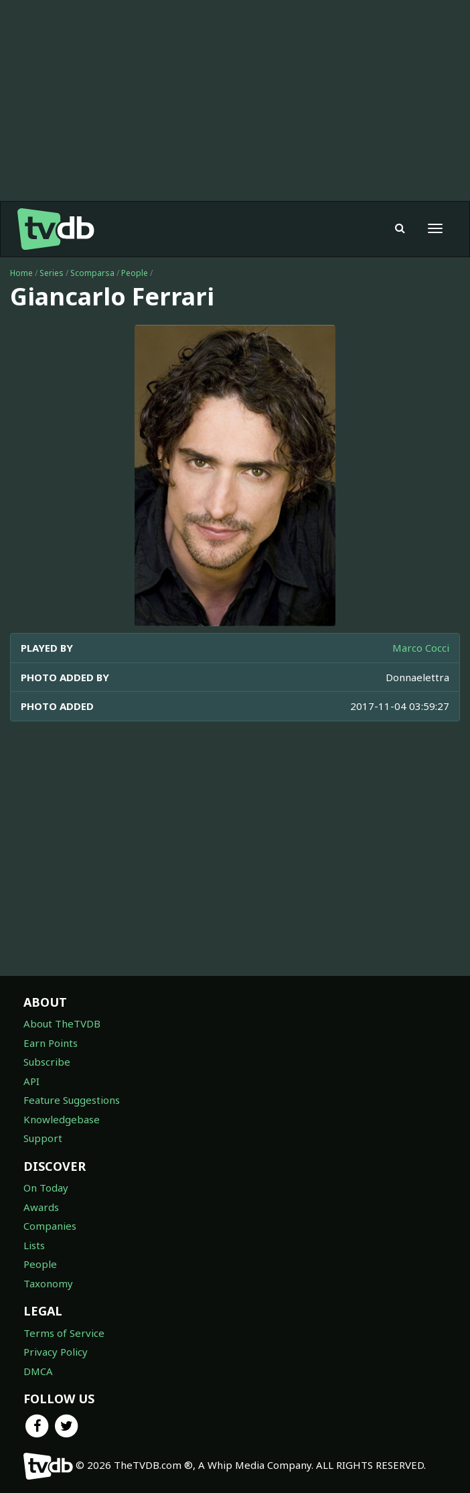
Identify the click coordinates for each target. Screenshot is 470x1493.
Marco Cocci (420, 647)
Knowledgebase (61, 1119)
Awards (41, 1207)
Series (52, 273)
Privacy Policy (55, 1351)
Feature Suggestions (71, 1100)
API (31, 1081)
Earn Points (50, 1043)
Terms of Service (63, 1333)
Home (21, 273)
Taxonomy (48, 1283)
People (134, 273)
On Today (45, 1187)
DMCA (38, 1371)
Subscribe (46, 1061)
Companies (49, 1225)
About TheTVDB (61, 1023)
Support (42, 1138)
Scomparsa (92, 273)
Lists (34, 1245)
